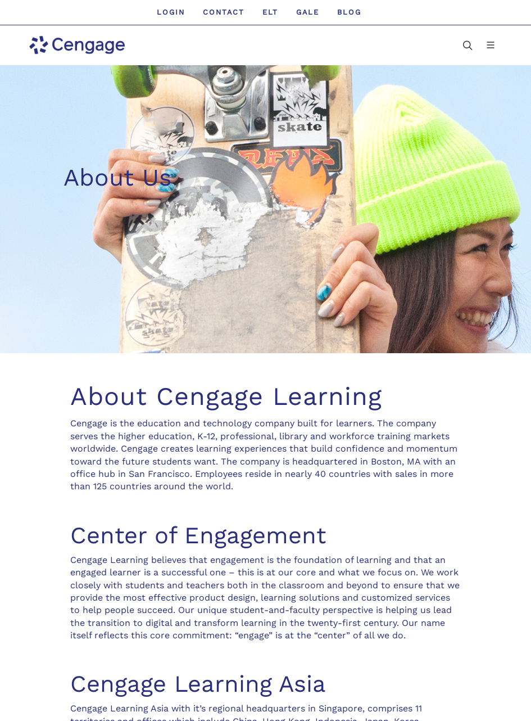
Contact (223, 12)
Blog (349, 12)
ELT (270, 12)
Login (171, 12)
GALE (307, 12)
